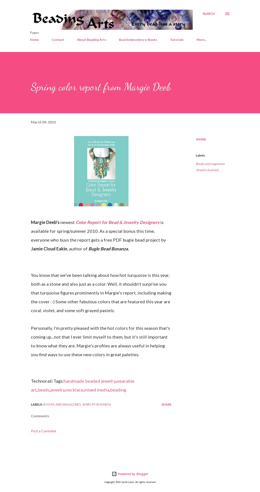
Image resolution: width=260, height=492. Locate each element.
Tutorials (177, 39)
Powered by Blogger (130, 474)
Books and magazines (210, 164)
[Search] (209, 14)
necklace (74, 389)
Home (34, 39)
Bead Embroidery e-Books (138, 39)
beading (118, 389)
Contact (58, 39)
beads (44, 389)
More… (202, 39)
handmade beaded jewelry (89, 381)
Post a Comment (43, 431)
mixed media (96, 389)
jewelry (57, 389)
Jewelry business (207, 170)
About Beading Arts (91, 39)
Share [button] (201, 139)
